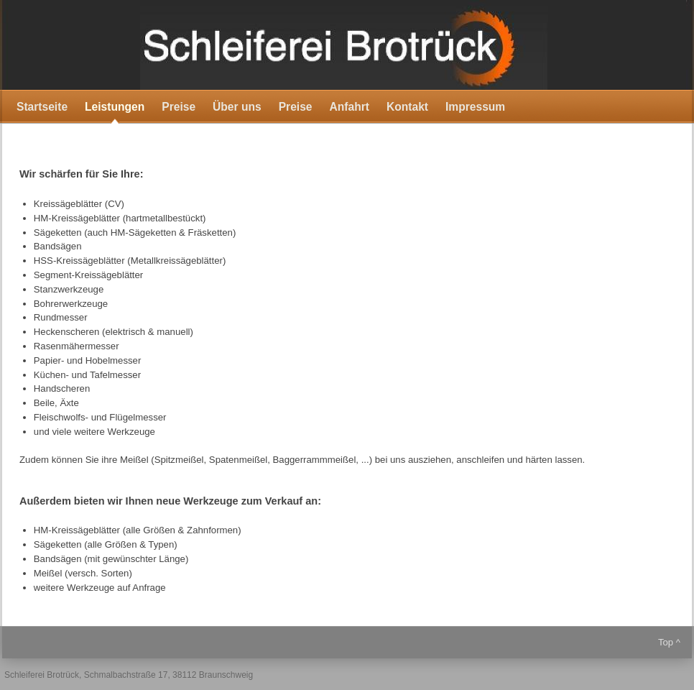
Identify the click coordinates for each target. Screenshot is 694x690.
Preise (178, 107)
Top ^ (669, 642)
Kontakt (407, 107)
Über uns (237, 107)
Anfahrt (349, 107)
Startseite (42, 107)
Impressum (475, 107)
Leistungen (114, 107)
